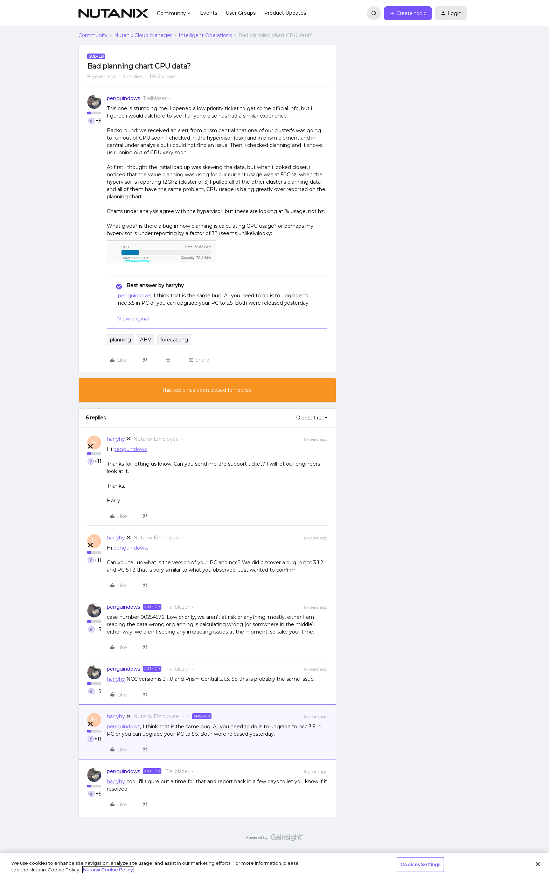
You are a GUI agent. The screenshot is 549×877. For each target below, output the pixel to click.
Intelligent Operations (205, 35)
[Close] (537, 864)
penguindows (123, 98)
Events (208, 13)
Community (92, 35)
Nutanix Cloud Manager (143, 35)
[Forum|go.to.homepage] (113, 13)
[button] (408, 13)
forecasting (174, 340)
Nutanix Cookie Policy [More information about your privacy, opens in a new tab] (108, 869)
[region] (274, 865)
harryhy (116, 439)
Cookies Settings (420, 864)
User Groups (240, 13)
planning (120, 340)
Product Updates (285, 13)
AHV (145, 340)
